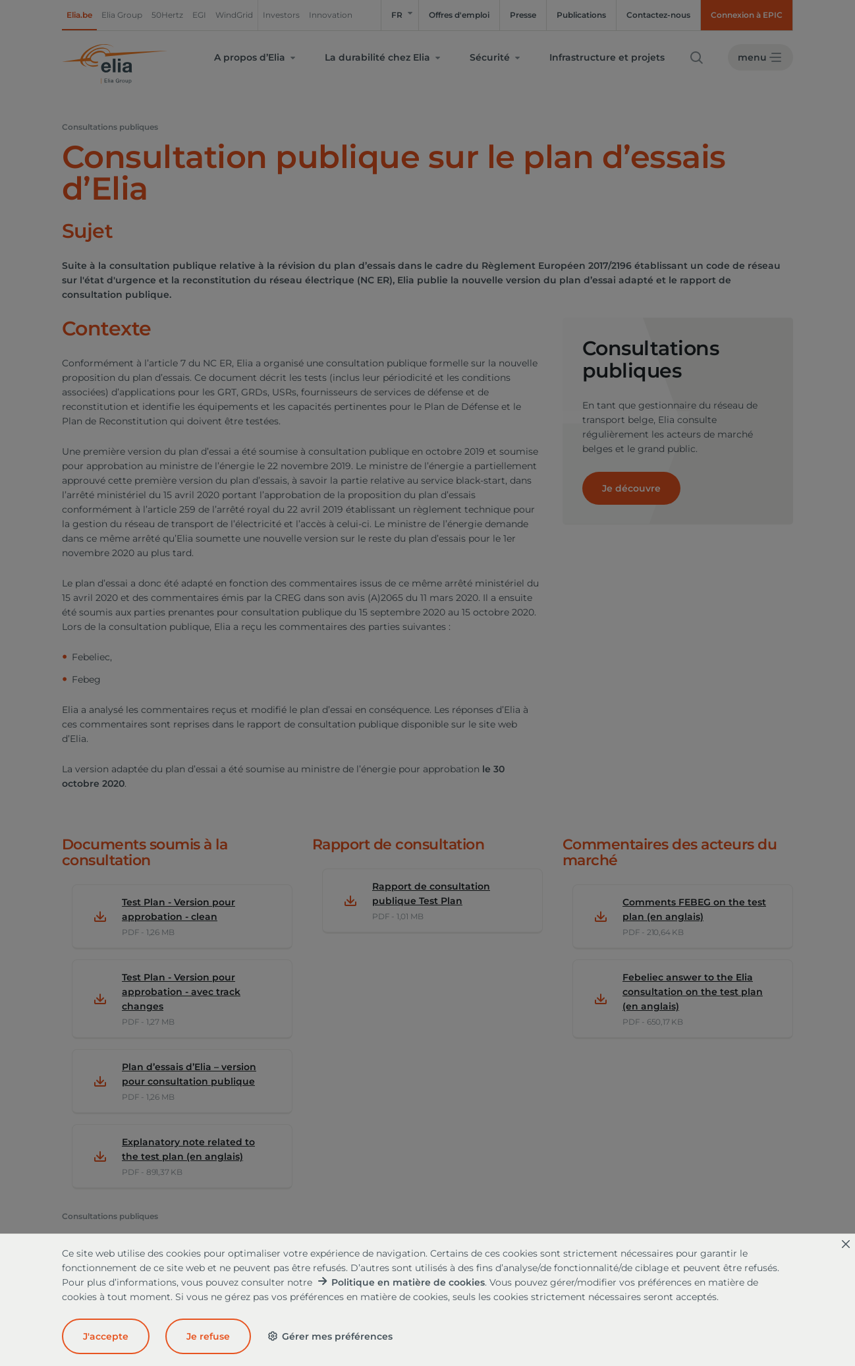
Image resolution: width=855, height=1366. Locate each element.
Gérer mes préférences (330, 1336)
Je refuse (208, 1336)
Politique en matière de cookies (408, 1282)
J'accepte (105, 1336)
